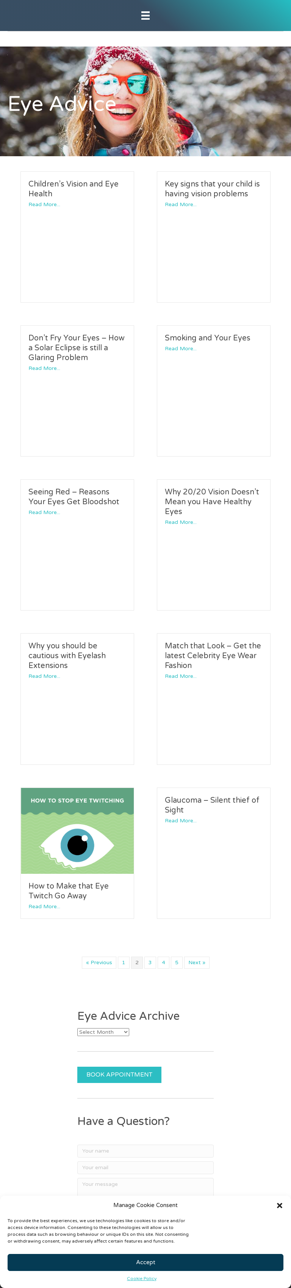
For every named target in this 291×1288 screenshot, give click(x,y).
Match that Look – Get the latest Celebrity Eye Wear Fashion (213, 656)
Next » (196, 962)
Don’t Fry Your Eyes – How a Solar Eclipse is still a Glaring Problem (76, 348)
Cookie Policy (141, 1278)
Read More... (44, 204)
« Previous (99, 962)
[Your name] (145, 1151)
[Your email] (145, 1167)
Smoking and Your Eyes (207, 338)
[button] (279, 1205)
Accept (145, 1262)
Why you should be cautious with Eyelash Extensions (67, 656)
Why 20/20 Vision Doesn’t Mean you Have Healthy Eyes (212, 502)
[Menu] (145, 15)
